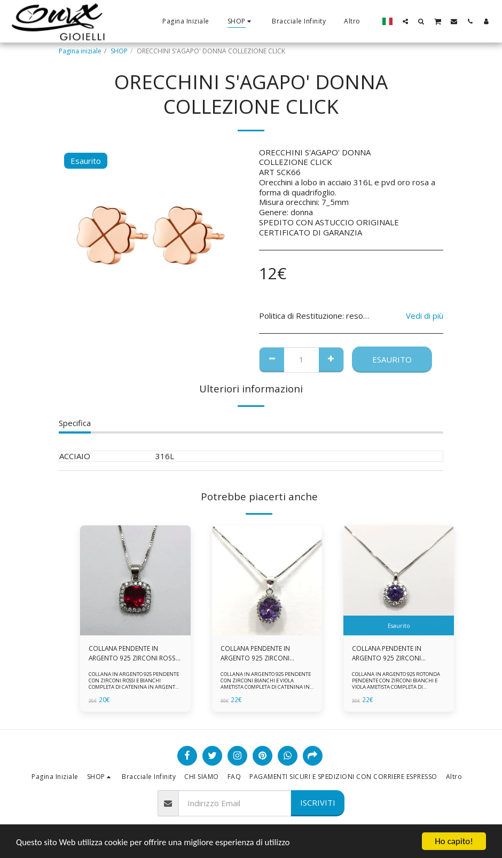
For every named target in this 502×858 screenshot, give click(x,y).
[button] (405, 21)
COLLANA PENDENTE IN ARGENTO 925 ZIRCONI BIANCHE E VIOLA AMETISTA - (395, 653)
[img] (135, 580)
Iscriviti (317, 802)
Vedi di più (424, 316)
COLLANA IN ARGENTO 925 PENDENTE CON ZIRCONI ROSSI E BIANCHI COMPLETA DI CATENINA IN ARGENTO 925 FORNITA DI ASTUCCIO (133, 684)
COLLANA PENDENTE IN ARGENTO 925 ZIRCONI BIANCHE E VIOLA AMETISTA (262, 653)
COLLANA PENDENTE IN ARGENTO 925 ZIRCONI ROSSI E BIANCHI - (133, 653)
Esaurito (392, 359)
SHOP (119, 51)
